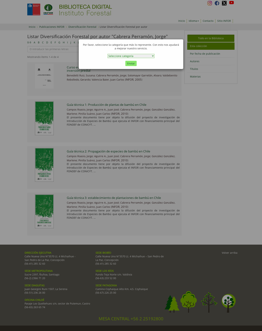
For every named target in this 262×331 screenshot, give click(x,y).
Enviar (131, 63)
